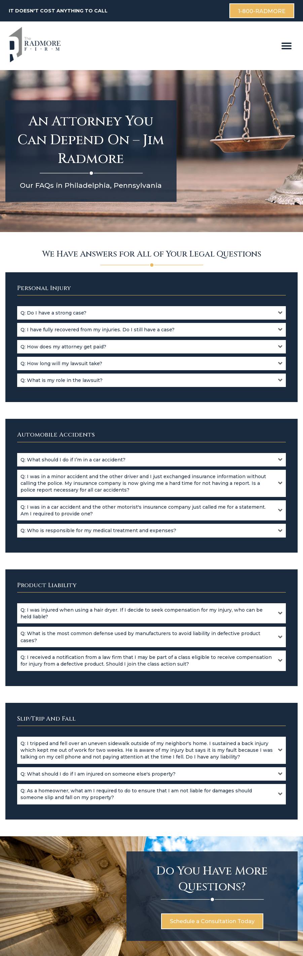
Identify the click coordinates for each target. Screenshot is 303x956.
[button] (151, 313)
